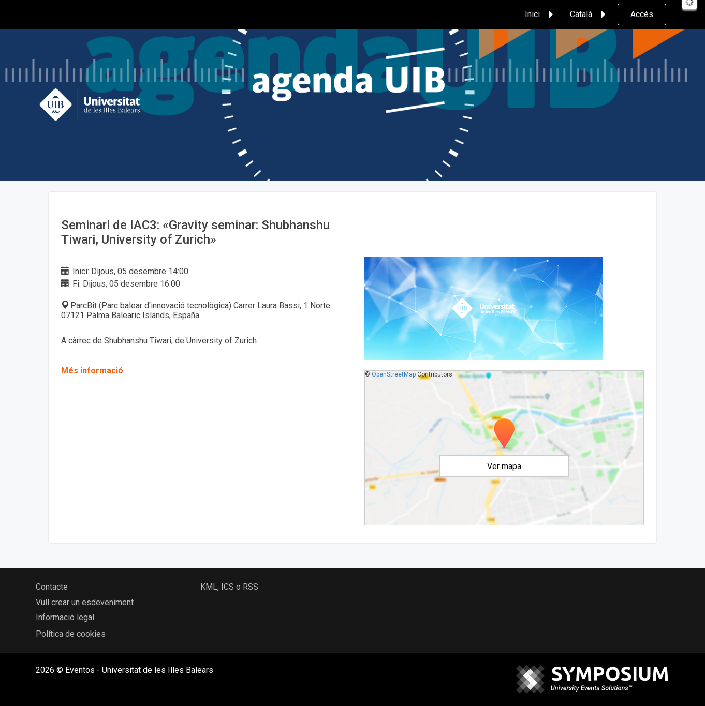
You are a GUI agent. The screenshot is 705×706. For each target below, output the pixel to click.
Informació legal (65, 617)
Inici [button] (540, 14)
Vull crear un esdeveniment (85, 602)
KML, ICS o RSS (229, 587)
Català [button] (589, 14)
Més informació (92, 370)
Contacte (52, 587)
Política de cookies (71, 634)
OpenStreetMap (394, 374)
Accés (641, 14)
